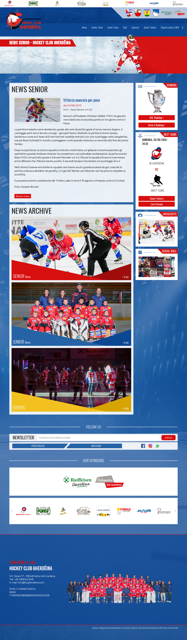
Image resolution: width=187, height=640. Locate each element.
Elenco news (23, 196)
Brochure (85, 446)
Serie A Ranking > (156, 125)
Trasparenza (104, 628)
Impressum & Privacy (120, 628)
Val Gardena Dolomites (148, 628)
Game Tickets (156, 198)
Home (94, 628)
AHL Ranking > (157, 118)
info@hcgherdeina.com (31, 582)
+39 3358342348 (23, 579)
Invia (168, 437)
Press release (48, 446)
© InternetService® (169, 628)
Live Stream (157, 204)
